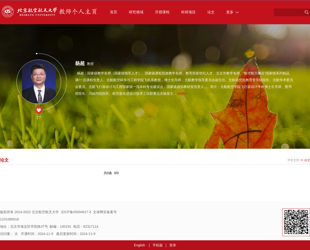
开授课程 (162, 12)
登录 (172, 245)
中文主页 (293, 160)
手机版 (158, 245)
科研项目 (188, 12)
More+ (182, 93)
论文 (211, 12)
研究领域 (136, 12)
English (139, 245)
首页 (113, 12)
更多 (232, 12)
